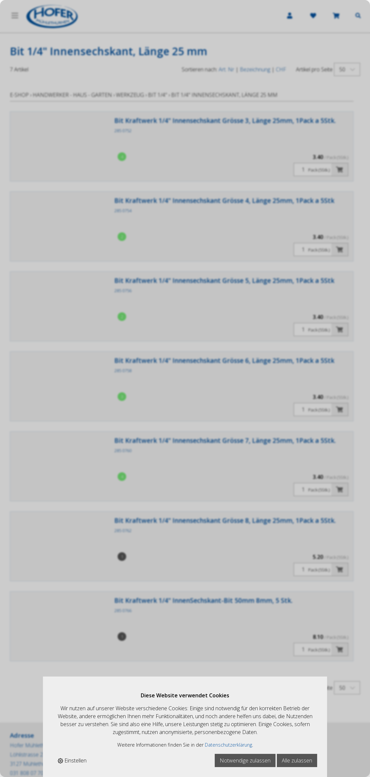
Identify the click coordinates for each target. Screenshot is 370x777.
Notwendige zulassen (245, 760)
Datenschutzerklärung (228, 745)
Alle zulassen (297, 760)
